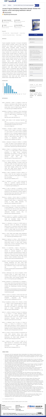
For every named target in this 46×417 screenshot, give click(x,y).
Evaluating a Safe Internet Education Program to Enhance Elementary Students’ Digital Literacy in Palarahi (22, 391)
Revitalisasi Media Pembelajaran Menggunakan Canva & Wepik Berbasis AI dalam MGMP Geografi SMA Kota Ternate (24, 361)
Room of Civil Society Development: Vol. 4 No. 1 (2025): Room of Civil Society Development (25, 382)
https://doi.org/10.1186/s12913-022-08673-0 (13, 170)
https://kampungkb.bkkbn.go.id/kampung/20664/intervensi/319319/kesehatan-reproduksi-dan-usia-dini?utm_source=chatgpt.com (16, 124)
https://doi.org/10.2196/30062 (14, 245)
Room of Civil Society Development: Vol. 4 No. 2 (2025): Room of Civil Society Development (23, 366)
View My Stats (40, 414)
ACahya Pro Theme (34, 414)
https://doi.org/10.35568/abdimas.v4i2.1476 (13, 299)
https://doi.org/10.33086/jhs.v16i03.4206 (14, 108)
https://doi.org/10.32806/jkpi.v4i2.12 (17, 279)
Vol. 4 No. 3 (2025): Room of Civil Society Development (23, 5)
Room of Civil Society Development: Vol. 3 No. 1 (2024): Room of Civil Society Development (21, 376)
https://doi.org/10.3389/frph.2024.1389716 (13, 139)
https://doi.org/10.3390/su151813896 (12, 309)
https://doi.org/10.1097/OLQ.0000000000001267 (14, 258)
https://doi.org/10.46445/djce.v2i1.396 (14, 236)
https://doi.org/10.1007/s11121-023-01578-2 (13, 320)
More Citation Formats (35, 59)
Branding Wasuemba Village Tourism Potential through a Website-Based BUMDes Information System (23, 394)
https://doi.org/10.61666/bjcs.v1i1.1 (12, 186)
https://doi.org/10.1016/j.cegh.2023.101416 (13, 338)
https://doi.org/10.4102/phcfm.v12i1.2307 (16, 231)
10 (11, 399)
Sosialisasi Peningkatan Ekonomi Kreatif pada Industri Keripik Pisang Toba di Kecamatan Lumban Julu (24, 364)
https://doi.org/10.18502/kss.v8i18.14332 (18, 146)
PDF (36, 34)
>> (13, 399)
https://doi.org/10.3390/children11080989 (12, 220)
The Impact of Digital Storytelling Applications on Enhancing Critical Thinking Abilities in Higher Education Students (24, 387)
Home (4, 5)
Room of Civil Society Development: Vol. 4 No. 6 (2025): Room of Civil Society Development (24, 392)
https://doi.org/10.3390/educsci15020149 (12, 213)
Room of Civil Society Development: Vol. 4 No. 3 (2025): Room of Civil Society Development (23, 357)
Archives (9, 5)
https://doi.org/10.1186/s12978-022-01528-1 (13, 194)
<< (2, 399)
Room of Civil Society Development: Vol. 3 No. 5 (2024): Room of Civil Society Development (24, 385)
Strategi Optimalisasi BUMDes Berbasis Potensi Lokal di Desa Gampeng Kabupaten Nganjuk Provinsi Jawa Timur (24, 381)
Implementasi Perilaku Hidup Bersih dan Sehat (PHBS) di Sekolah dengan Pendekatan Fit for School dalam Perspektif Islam (22, 369)
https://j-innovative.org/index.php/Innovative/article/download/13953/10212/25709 (16, 268)
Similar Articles (5, 352)
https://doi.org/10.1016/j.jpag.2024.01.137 (12, 347)
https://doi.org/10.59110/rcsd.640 (10, 14)
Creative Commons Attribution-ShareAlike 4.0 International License (36, 95)
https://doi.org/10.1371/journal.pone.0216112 (13, 158)
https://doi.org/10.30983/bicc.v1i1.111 (11, 178)
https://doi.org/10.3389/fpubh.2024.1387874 (13, 203)
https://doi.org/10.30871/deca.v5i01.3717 (12, 117)
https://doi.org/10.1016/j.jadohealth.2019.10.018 (14, 330)
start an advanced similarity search (15, 402)
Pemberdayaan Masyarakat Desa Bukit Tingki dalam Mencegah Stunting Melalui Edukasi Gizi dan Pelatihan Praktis (23, 384)
